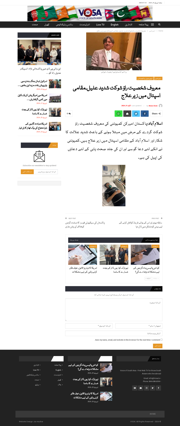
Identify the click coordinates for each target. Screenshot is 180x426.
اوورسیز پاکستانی (145, 78)
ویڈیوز (37, 385)
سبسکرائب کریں (27, 171)
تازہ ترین (129, 25)
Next (148, 278)
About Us (143, 3)
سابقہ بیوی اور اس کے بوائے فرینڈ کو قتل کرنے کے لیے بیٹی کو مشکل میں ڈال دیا (140, 225)
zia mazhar (38, 422)
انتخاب (155, 246)
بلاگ (59, 385)
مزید (34, 25)
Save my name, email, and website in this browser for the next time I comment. (127, 340)
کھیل (46, 25)
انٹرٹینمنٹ (84, 25)
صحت (37, 380)
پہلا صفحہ (145, 25)
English (115, 25)
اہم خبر (158, 78)
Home (153, 414)
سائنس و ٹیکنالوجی (64, 25)
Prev (155, 278)
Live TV (101, 25)
